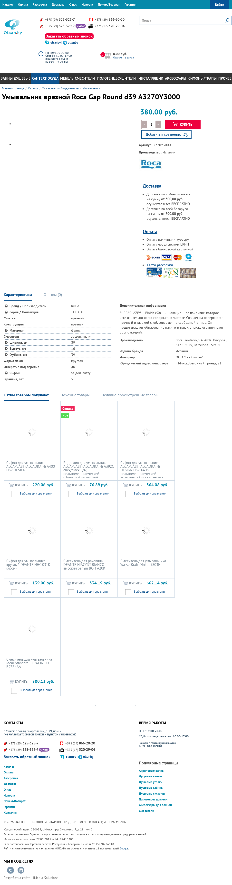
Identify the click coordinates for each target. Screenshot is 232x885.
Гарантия (130, 4)
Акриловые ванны (151, 771)
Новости (87, 4)
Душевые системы (152, 793)
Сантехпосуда (45, 78)
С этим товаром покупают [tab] (26, 394)
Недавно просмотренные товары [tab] (129, 394)
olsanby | (56, 42)
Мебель (67, 78)
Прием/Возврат (109, 4)
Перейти (10, 870)
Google (124, 848)
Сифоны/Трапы (202, 78)
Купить (182, 124)
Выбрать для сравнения (36, 493)
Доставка (58, 4)
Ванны (6, 78)
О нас (73, 4)
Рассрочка (40, 4)
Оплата (23, 4)
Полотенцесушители (116, 78)
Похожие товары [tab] (75, 394)
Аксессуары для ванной (155, 805)
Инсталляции (150, 78)
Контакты (8, 13)
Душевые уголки (150, 782)
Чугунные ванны (150, 776)
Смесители (85, 78)
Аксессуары (175, 78)
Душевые (22, 78)
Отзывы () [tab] (53, 294)
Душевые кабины (151, 788)
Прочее (225, 78)
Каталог (7, 4)
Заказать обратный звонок (69, 36)
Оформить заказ (123, 57)
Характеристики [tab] (18, 294)
